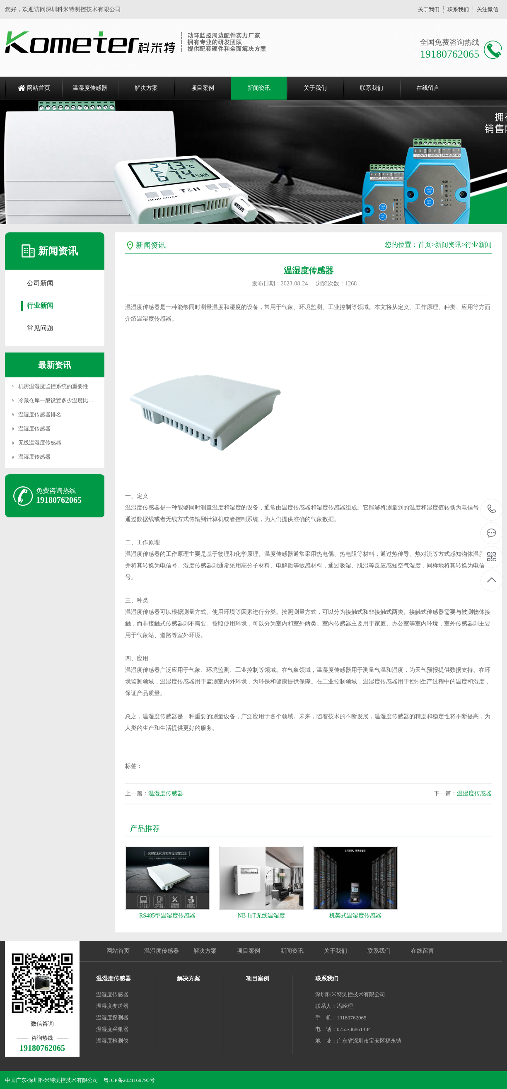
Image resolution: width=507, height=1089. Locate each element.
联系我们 (458, 9)
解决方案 (146, 88)
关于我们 (428, 9)
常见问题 (40, 327)
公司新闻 (40, 283)
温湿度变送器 (112, 1006)
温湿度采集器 (112, 1029)
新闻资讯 (258, 88)
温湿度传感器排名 (39, 414)
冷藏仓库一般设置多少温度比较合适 (61, 400)
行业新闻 (40, 305)
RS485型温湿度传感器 (167, 916)
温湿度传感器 (89, 88)
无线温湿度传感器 (39, 442)
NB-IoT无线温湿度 (261, 916)
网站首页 (38, 88)
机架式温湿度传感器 (355, 916)
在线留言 (427, 88)
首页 (424, 244)
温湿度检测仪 (112, 1041)
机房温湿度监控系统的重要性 (53, 386)
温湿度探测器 (112, 1017)
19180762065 (492, 509)
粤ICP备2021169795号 (129, 1080)
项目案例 (202, 88)
